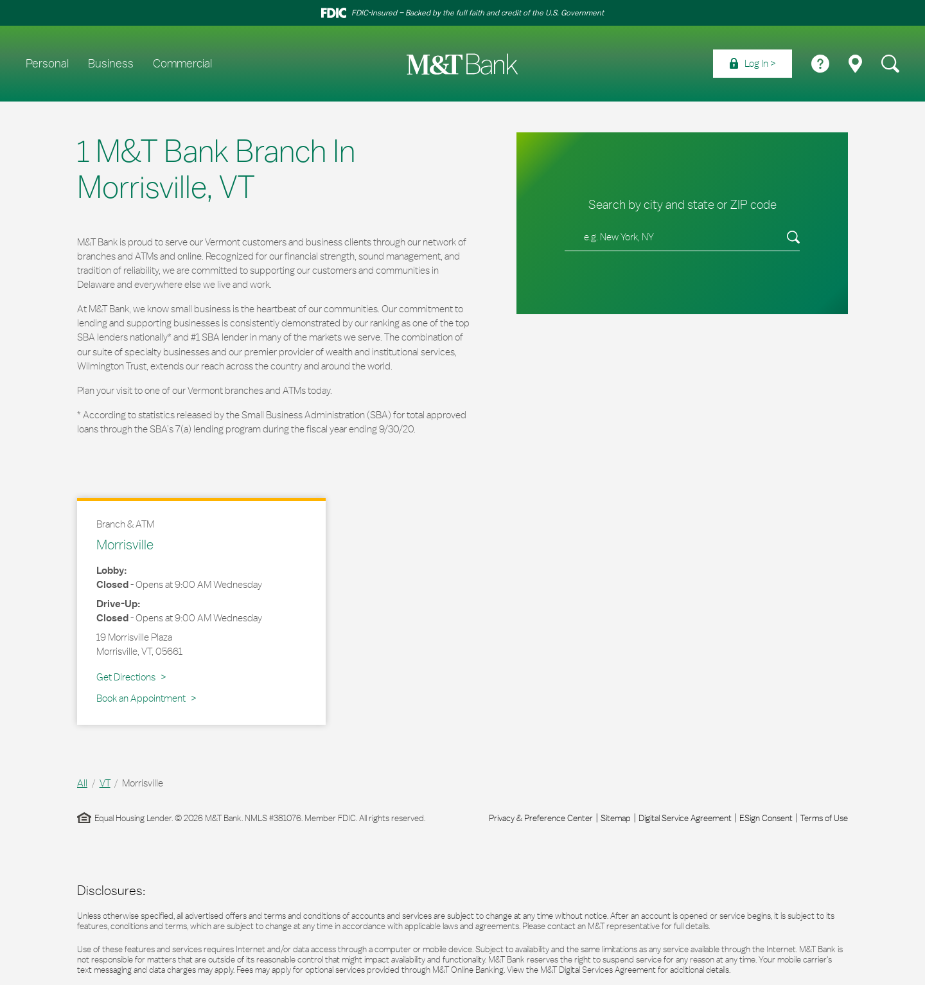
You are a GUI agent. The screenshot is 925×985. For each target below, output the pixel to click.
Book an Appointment (141, 698)
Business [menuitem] (111, 64)
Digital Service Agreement (685, 818)
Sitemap (616, 818)
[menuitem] (752, 63)
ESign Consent (766, 818)
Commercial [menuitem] (182, 64)
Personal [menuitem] (47, 64)
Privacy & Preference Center (541, 818)
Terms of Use (824, 818)
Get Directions (131, 676)
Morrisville (125, 544)
